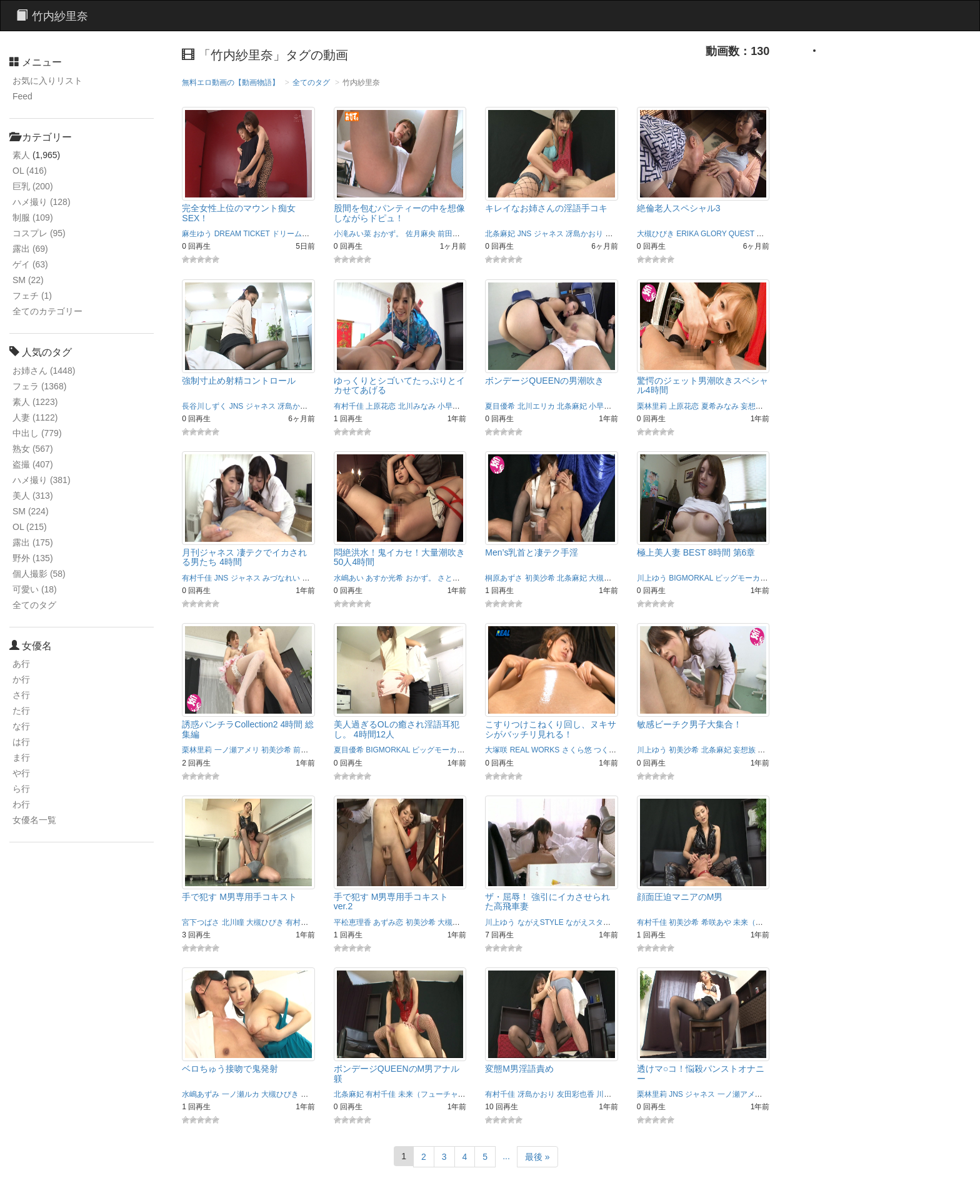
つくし (605, 750)
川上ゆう (652, 578)
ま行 (21, 757)
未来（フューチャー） (770, 922)
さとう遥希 (456, 578)
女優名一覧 (34, 820)
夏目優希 (500, 406)
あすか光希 (384, 578)
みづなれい (281, 578)
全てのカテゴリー (47, 311)
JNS (525, 233)
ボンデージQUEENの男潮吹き (544, 381)
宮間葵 (312, 1094)
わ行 (21, 804)
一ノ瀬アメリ (236, 750)
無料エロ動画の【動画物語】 (230, 82)
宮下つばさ (200, 922)
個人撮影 (39, 574)
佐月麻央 (421, 233)
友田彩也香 (575, 1094)
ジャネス (549, 233)
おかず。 (388, 233)
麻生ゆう (197, 233)
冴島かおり (584, 233)
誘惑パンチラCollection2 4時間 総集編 (248, 729)
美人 (32, 496)
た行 (21, 711)
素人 (21, 155)
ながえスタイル (592, 922)
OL (29, 171)
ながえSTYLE (541, 922)
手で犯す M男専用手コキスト (239, 897)
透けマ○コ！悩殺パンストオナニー (700, 1073)
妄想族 (752, 406)
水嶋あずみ (200, 1094)
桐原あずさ (503, 578)
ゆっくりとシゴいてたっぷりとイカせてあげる (399, 385)
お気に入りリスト (47, 81)
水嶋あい (349, 578)
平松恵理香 (352, 922)
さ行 (21, 695)
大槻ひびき (655, 233)
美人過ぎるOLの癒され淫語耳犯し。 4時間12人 (396, 729)
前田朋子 (453, 233)
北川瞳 (616, 233)
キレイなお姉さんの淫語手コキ (546, 208)
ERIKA (687, 233)
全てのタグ (34, 605)
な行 (21, 726)
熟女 (32, 449)
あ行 (21, 664)
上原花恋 (381, 406)
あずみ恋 (388, 922)
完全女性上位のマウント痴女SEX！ (239, 212)
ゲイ (30, 264)
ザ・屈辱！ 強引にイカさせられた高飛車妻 (547, 901)
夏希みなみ (720, 406)
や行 (21, 773)
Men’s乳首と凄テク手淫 (531, 552)
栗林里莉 (652, 406)
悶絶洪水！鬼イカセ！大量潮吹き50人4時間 (399, 557)
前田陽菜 (308, 750)
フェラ (39, 386)
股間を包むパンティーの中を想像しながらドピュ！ (399, 212)
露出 (30, 249)
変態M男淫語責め (519, 1069)
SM (28, 280)
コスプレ (39, 233)
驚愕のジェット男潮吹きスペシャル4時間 (702, 385)
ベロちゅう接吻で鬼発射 (230, 1069)
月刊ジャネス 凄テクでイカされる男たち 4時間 (244, 557)
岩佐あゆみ (776, 750)
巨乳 (32, 186)
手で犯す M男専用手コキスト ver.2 (391, 901)
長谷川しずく (204, 406)
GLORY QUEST (727, 233)
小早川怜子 (456, 406)
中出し (37, 433)
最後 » (537, 1157)
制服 (32, 217)
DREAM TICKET (242, 233)
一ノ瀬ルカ (240, 1094)
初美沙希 (540, 578)
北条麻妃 (500, 233)
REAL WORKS (535, 750)
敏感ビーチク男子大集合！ (689, 724)
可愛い (34, 589)
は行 (21, 742)
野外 (32, 558)
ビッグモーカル (741, 578)
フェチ (32, 296)
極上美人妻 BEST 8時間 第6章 (696, 552)
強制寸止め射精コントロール (239, 381)
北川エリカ (536, 406)
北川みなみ (417, 406)
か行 (21, 679)
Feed (22, 96)
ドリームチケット (302, 233)
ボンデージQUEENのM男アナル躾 (396, 1073)
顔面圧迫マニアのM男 (680, 897)
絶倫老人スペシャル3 (679, 208)
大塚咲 (496, 750)
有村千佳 (349, 406)
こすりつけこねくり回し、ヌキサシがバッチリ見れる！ (550, 729)
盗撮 (32, 464)
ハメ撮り (41, 202)
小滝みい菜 (352, 233)
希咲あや (716, 922)
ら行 (21, 789)
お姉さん (43, 371)
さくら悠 (577, 750)
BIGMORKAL (691, 578)
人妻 (35, 417)
